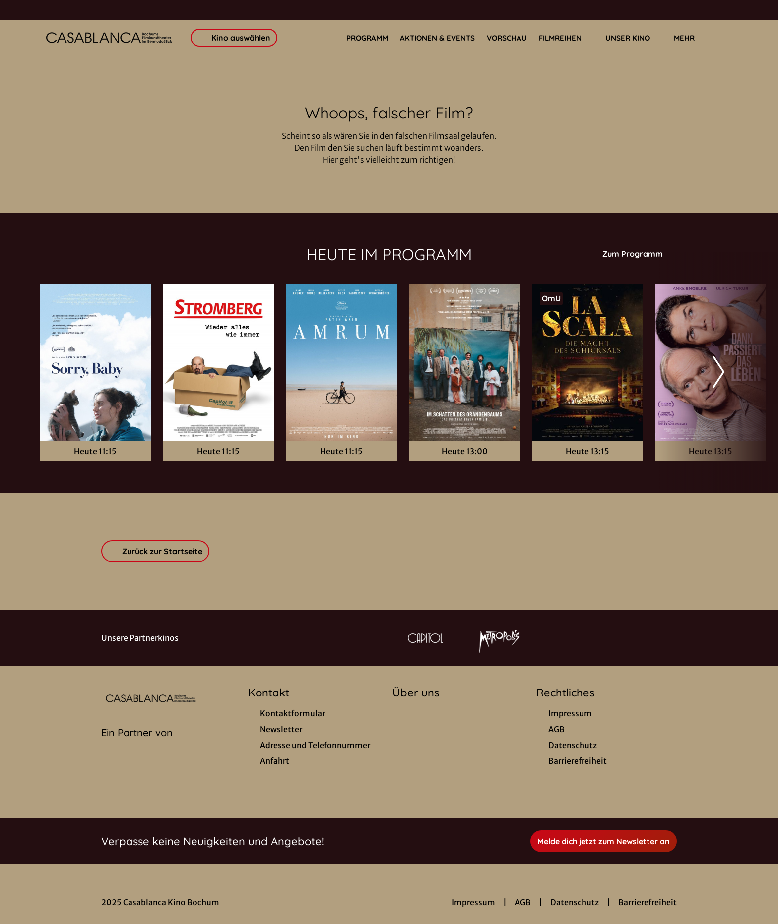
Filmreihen (566, 38)
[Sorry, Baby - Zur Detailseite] (95, 362)
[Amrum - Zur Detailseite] (341, 362)
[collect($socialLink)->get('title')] (18, 10)
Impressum (473, 902)
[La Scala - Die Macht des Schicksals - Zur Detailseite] (587, 362)
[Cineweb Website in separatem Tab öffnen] (137, 745)
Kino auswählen (233, 38)
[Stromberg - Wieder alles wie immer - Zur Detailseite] (218, 362)
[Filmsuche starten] (728, 38)
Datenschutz (574, 902)
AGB (523, 902)
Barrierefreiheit (647, 902)
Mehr (690, 38)
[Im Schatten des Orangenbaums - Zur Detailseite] (464, 362)
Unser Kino (633, 38)
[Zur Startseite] (109, 38)
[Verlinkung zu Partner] (425, 638)
